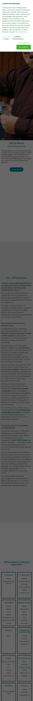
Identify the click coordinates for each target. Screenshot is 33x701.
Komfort (5, 39)
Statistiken (17, 36)
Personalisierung (17, 39)
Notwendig (6, 36)
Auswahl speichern (24, 43)
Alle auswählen (23, 47)
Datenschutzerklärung (21, 32)
